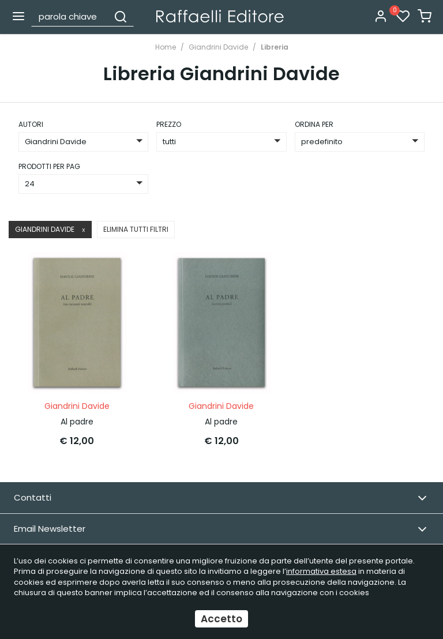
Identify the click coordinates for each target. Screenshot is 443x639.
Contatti (220, 498)
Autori (30, 124)
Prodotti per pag (49, 166)
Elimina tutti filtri (135, 229)
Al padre (77, 421)
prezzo (168, 124)
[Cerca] (120, 16)
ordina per (314, 124)
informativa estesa (321, 571)
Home (165, 47)
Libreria (274, 47)
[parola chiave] (70, 16)
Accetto (221, 619)
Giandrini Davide (218, 47)
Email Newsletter (220, 529)
